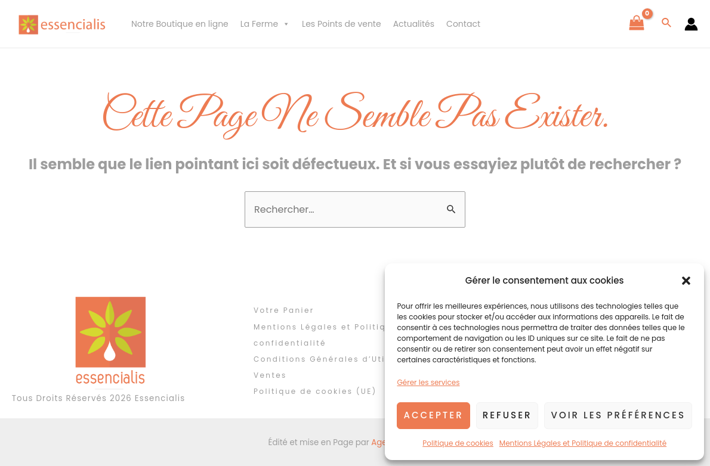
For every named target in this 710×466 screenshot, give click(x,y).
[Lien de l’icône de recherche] (667, 23)
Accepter (433, 415)
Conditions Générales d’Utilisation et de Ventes (352, 367)
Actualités (413, 24)
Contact (463, 24)
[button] (686, 281)
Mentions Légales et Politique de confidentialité (582, 443)
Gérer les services (428, 382)
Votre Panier (284, 310)
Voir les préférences (618, 415)
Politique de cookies (457, 443)
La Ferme (265, 24)
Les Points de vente (341, 24)
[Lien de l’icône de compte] (691, 24)
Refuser (507, 415)
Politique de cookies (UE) (315, 391)
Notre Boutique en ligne (180, 24)
